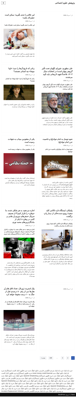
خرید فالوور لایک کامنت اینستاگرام (16, 372)
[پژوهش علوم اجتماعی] (65, 3)
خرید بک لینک (68, 372)
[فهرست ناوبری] (3, 2)
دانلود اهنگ (48, 385)
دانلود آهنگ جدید (17, 377)
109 (51, 359)
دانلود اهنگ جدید (33, 372)
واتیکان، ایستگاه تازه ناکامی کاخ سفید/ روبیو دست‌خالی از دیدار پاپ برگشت (58, 214)
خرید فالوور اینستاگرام (24, 375)
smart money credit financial (42, 375)
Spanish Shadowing (31, 377)
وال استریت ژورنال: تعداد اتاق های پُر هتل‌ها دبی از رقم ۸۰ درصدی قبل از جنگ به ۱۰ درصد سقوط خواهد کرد (19, 293)
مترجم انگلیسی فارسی (46, 372)
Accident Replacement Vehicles (12, 393)
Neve (73, 396)
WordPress (61, 396)
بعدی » (43, 359)
